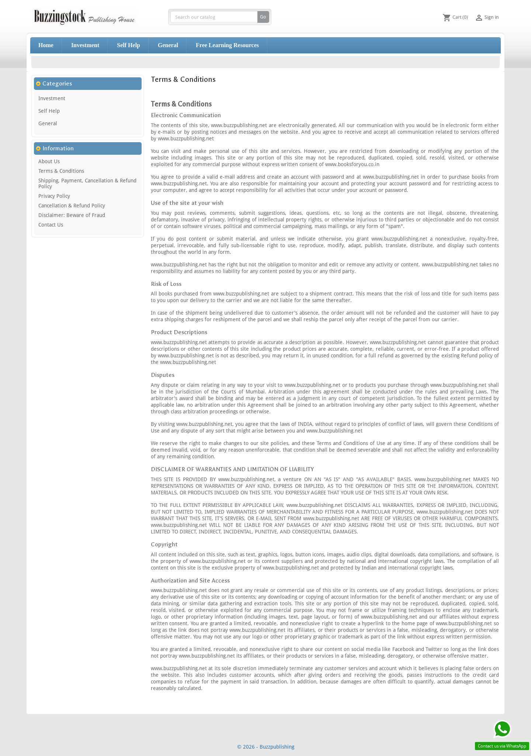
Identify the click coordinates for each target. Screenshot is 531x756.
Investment (85, 45)
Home (45, 45)
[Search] (219, 17)
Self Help (128, 45)
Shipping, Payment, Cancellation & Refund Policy (87, 183)
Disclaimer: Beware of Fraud (71, 215)
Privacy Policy (54, 196)
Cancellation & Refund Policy (71, 206)
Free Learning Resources (227, 45)
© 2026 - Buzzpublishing (265, 747)
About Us (49, 161)
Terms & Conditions (61, 171)
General (168, 45)
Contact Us (50, 225)
